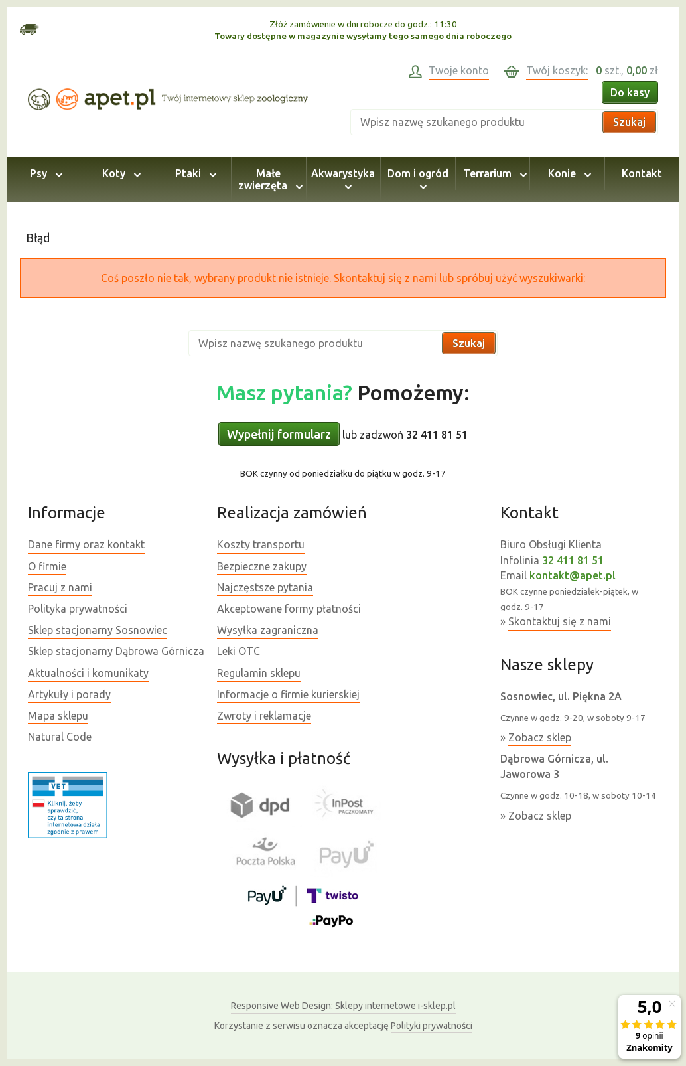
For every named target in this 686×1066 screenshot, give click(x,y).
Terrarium (493, 173)
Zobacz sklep (539, 737)
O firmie (47, 566)
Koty (119, 173)
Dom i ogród (417, 179)
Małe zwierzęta (268, 179)
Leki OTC (238, 651)
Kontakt (642, 173)
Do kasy (630, 92)
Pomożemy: (343, 392)
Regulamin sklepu (259, 673)
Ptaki (193, 173)
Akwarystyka (343, 179)
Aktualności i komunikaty (88, 673)
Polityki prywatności (431, 1025)
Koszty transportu (261, 544)
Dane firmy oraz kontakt (86, 544)
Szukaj (629, 122)
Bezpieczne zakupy (262, 566)
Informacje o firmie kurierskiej (288, 694)
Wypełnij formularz (279, 434)
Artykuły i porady (69, 694)
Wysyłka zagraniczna (267, 630)
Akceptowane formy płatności (289, 609)
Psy (44, 173)
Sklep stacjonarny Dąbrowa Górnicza (116, 651)
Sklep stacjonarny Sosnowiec (97, 630)
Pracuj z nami (60, 587)
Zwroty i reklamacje (264, 716)
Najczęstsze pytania (265, 587)
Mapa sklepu (58, 716)
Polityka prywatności (77, 609)
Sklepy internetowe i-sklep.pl (343, 1005)
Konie (567, 173)
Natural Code (60, 737)
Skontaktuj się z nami (559, 621)
